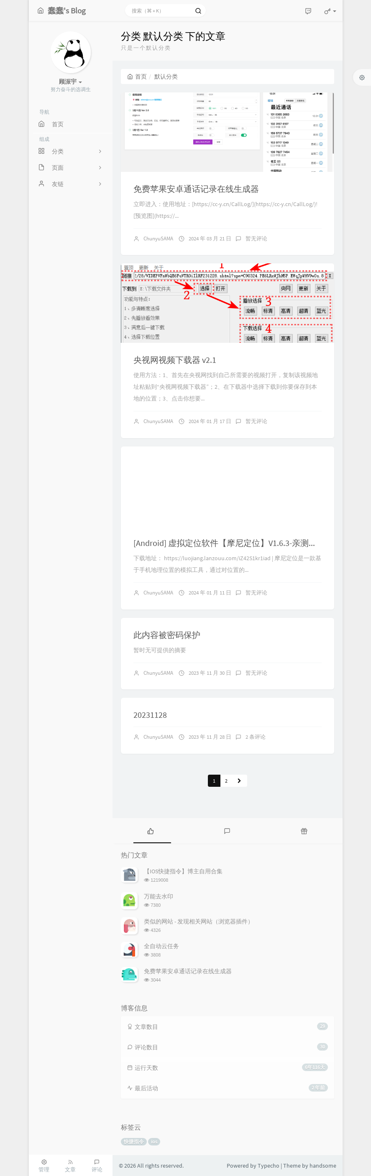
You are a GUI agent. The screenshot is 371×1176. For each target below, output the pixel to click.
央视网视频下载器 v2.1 (174, 360)
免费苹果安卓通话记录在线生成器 (196, 189)
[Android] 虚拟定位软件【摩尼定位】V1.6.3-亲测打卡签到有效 (246, 543)
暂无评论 (256, 238)
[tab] (151, 830)
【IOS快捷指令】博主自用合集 (183, 871)
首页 (137, 76)
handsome (323, 1165)
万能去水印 (158, 896)
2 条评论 (256, 736)
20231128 (150, 714)
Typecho (268, 1165)
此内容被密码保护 (166, 635)
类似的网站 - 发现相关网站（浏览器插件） (198, 921)
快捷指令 (134, 1141)
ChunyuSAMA (158, 238)
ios (154, 1141)
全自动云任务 (161, 946)
